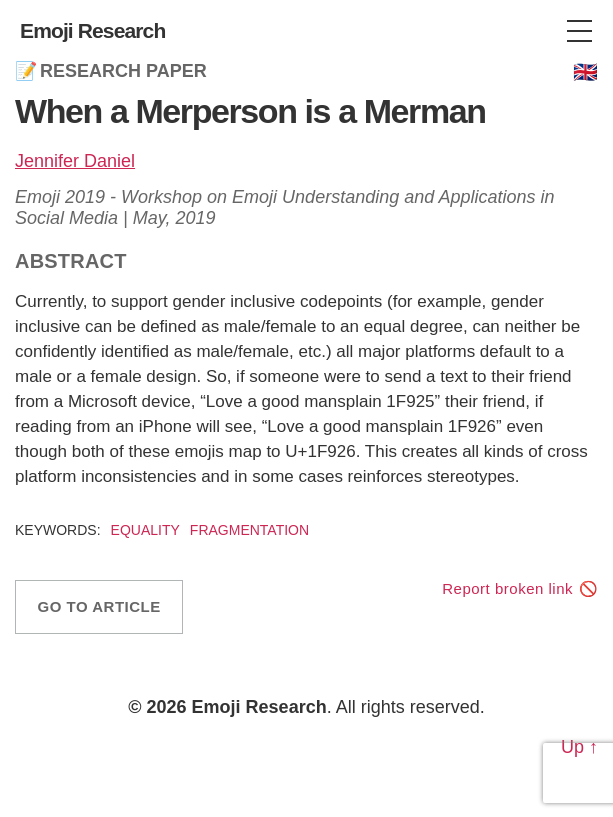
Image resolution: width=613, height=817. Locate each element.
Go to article (99, 606)
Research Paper (123, 71)
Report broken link (507, 588)
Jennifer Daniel (75, 161)
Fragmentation (249, 530)
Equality (145, 530)
